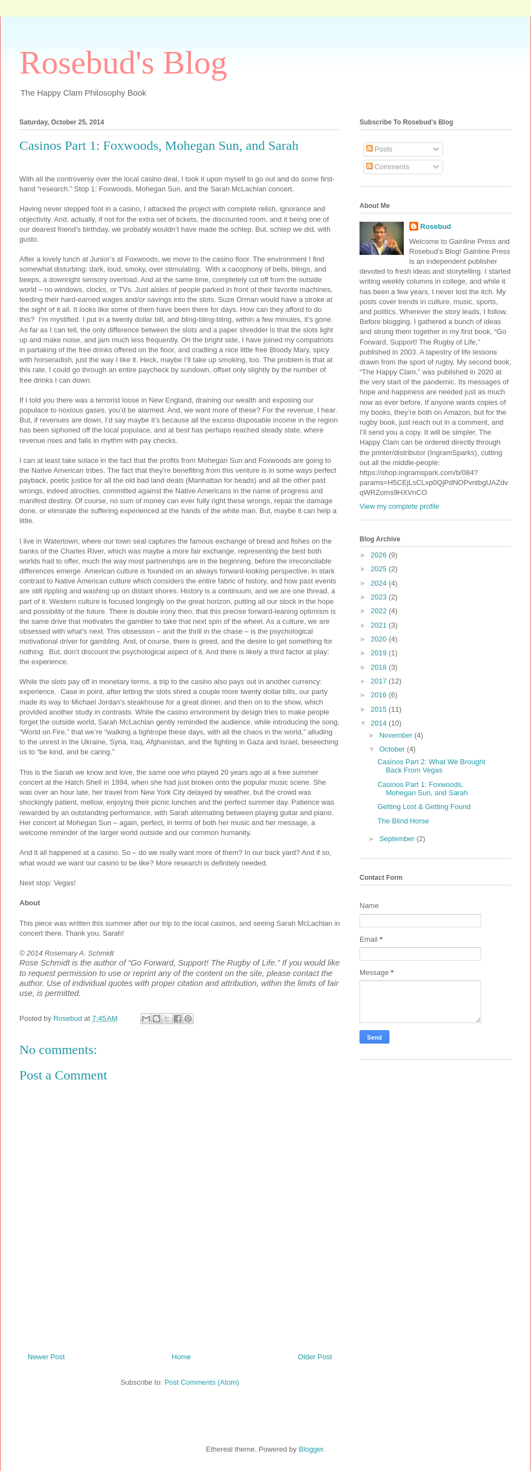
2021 (380, 625)
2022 (380, 611)
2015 (380, 709)
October (393, 749)
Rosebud (435, 226)
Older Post (315, 1357)
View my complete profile (399, 506)
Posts (379, 149)
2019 (380, 653)
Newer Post (46, 1357)
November (397, 735)
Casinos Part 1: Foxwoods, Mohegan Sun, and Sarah (422, 788)
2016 (380, 695)
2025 (380, 569)
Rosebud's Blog (123, 62)
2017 (380, 681)
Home (181, 1357)
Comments (387, 167)
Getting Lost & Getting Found (423, 806)
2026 (380, 555)
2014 (380, 723)
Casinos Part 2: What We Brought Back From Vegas (431, 766)
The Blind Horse (403, 821)
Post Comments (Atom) (201, 1382)
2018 (380, 667)
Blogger (311, 1449)
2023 (380, 597)
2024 (380, 583)
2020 (380, 639)
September (398, 838)
